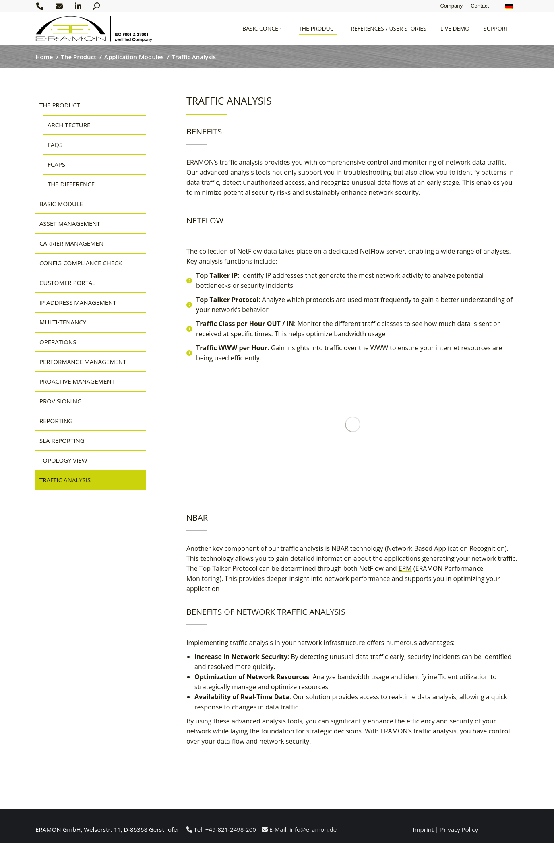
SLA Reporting (62, 440)
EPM (405, 568)
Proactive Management (77, 381)
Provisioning (60, 401)
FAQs (55, 144)
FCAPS (56, 164)
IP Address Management (77, 302)
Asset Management (69, 223)
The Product (59, 105)
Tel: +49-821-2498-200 (221, 829)
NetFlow (249, 251)
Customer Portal (67, 283)
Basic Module (61, 204)
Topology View (63, 460)
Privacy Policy (459, 829)
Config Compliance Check (80, 263)
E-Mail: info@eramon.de (299, 829)
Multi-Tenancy (62, 322)
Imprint (423, 829)
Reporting (55, 421)
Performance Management (82, 361)
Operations (57, 342)
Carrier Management (73, 243)
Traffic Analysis (65, 480)
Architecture (69, 125)
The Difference (71, 184)
